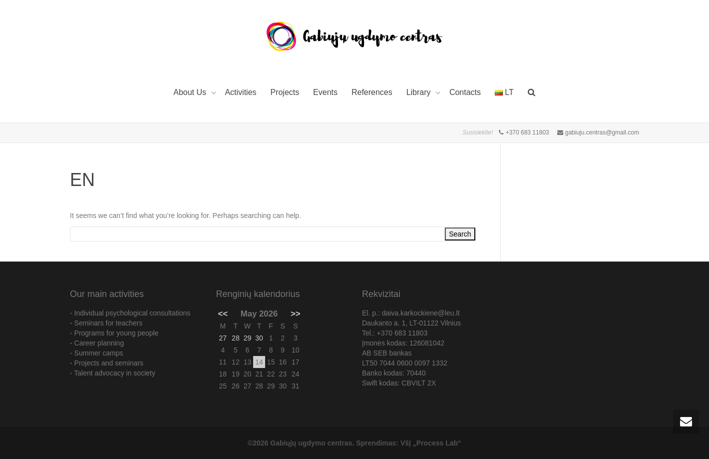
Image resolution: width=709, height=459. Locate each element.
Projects (284, 92)
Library (419, 92)
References (372, 92)
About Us (190, 92)
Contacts (465, 92)
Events (325, 92)
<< (223, 313)
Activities (240, 92)
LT (504, 92)
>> (296, 313)
